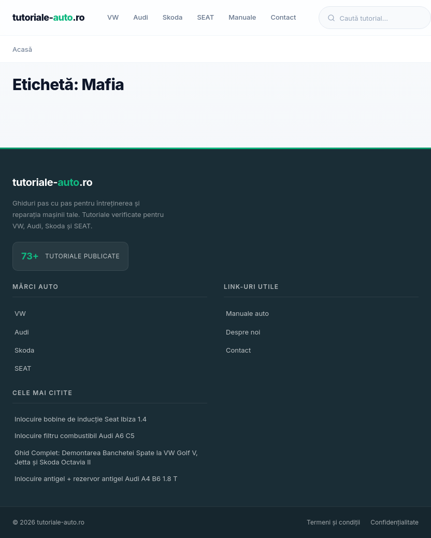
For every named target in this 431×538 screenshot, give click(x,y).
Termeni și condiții (333, 522)
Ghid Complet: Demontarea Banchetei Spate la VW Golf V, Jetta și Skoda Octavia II (106, 457)
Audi (140, 17)
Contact (283, 17)
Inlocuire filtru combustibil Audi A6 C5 (75, 435)
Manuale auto (247, 313)
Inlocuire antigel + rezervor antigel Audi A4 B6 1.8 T (96, 478)
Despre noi (243, 332)
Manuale (242, 17)
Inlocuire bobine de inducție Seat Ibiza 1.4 (81, 419)
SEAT (205, 17)
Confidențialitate (394, 522)
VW (113, 17)
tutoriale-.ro (48, 17)
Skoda (173, 17)
